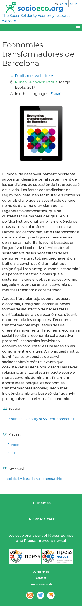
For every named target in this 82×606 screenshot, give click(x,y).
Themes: (43, 503)
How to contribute (41, 584)
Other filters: (44, 519)
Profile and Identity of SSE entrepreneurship (43, 419)
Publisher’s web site (32, 76)
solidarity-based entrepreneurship (34, 479)
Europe (13, 445)
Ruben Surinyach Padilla (36, 82)
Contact (41, 577)
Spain (11, 453)
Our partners (41, 571)
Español (58, 94)
